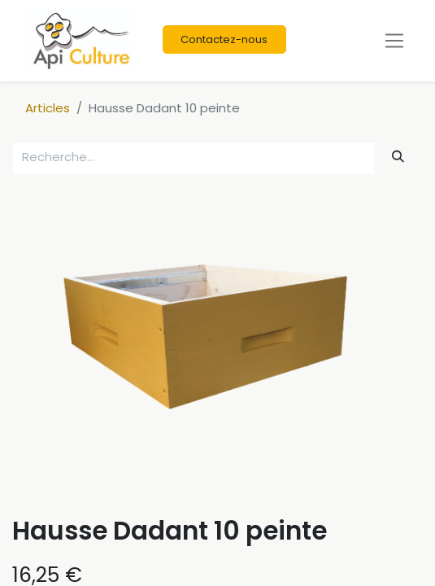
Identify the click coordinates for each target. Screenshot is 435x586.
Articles (47, 107)
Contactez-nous (224, 39)
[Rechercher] (398, 157)
